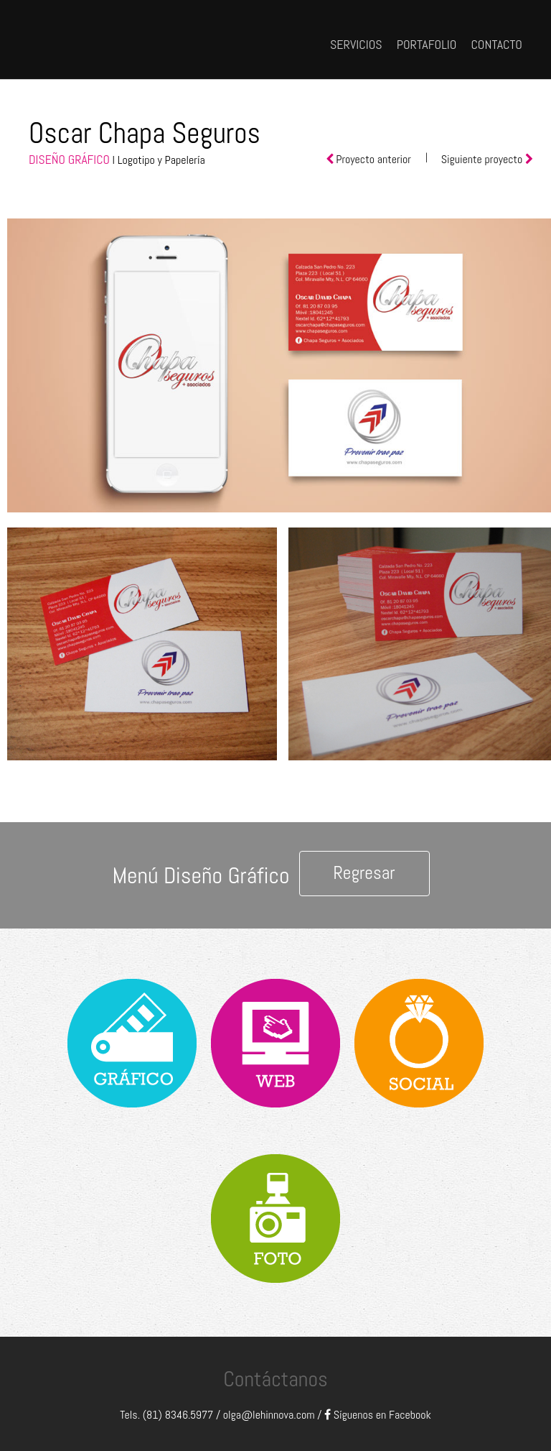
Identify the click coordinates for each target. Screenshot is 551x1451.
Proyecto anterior (373, 159)
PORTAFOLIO (427, 44)
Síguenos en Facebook (377, 1414)
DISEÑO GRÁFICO (69, 159)
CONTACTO (496, 44)
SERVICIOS (356, 44)
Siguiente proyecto (483, 159)
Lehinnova (123, 37)
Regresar (364, 873)
